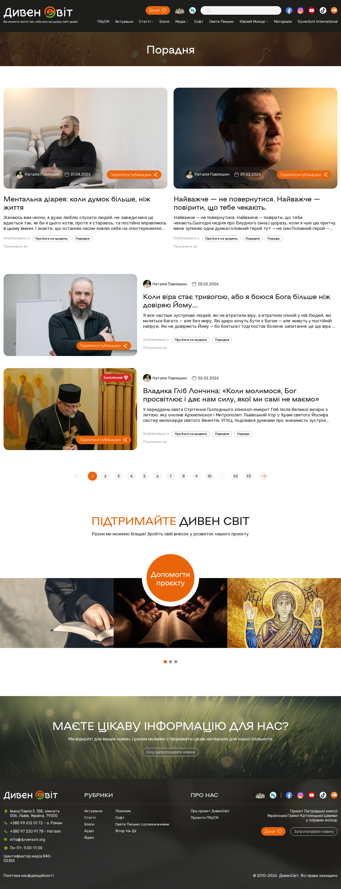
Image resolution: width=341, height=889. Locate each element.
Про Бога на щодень (51, 238)
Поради (273, 238)
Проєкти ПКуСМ (204, 818)
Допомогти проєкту (170, 578)
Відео (89, 837)
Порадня (83, 238)
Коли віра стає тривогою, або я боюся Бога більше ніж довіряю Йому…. (236, 300)
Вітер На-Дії (125, 831)
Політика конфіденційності (29, 875)
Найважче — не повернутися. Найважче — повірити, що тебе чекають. (247, 202)
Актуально (124, 21)
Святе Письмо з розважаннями (142, 824)
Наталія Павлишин (42, 174)
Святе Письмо (221, 21)
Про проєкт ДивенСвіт (210, 811)
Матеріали (283, 21)
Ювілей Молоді (254, 21)
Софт (198, 21)
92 (235, 476)
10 (209, 476)
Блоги (164, 21)
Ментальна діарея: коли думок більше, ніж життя (77, 202)
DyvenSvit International (317, 21)
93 (248, 476)
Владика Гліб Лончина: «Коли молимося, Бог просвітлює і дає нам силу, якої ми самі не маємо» (231, 394)
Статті (146, 21)
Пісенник (123, 811)
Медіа (181, 21)
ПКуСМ (103, 21)
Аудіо (89, 831)
